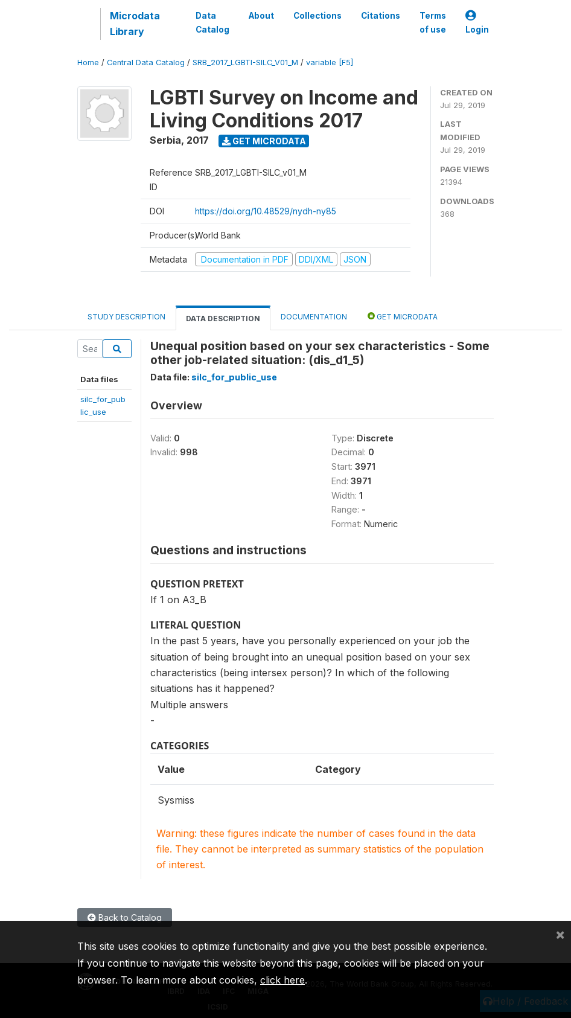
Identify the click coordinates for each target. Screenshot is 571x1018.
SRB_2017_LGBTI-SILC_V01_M (245, 62)
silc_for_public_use (234, 377)
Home (88, 62)
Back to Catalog (125, 917)
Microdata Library (135, 23)
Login (477, 22)
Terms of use (432, 22)
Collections (317, 16)
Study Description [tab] (126, 316)
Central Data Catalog (146, 62)
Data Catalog (212, 22)
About (261, 16)
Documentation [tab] (314, 316)
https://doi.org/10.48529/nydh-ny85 (265, 211)
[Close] (560, 934)
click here (282, 980)
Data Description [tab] (223, 318)
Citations (380, 16)
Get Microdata (264, 141)
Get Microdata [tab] (403, 316)
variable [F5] (329, 62)
